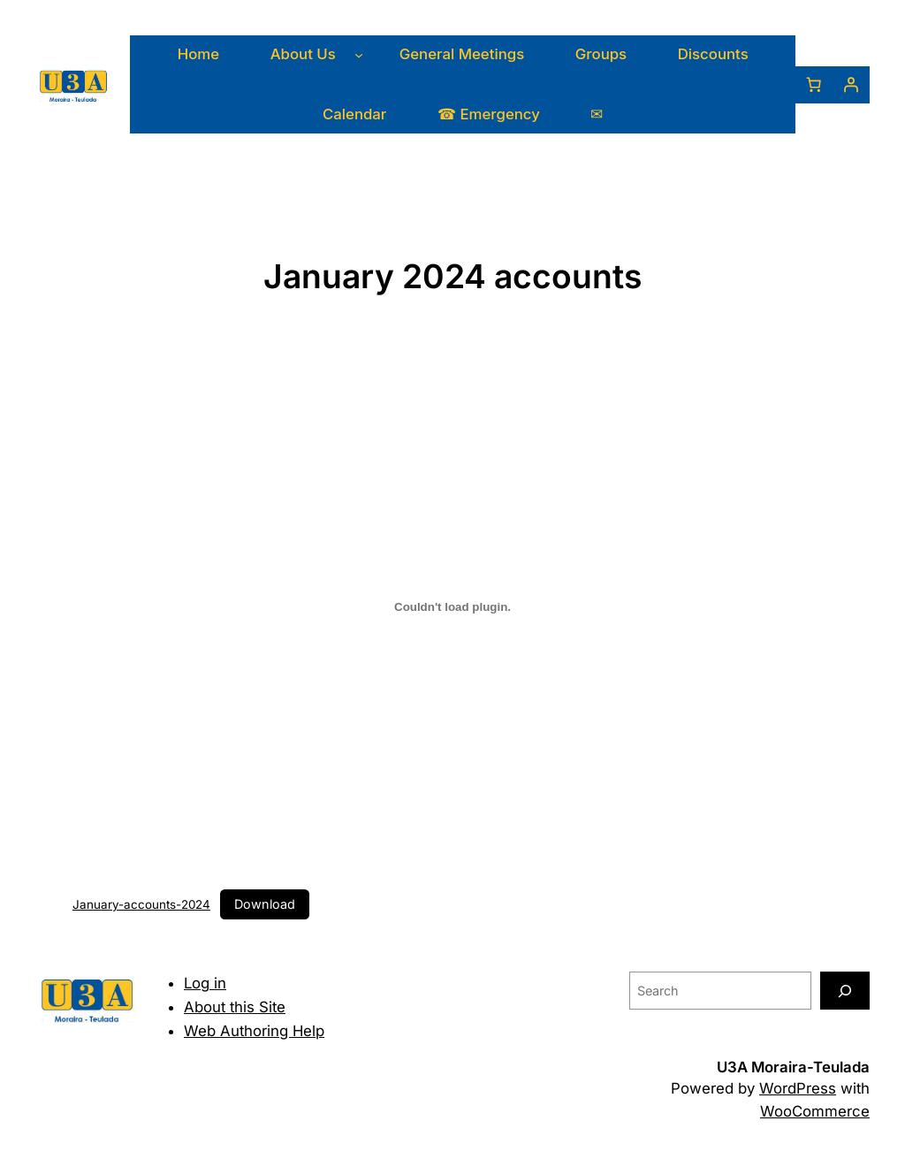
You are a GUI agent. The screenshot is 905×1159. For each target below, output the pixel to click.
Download (264, 903)
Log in (205, 983)
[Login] (851, 84)
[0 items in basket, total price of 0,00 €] (814, 84)
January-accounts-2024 (141, 904)
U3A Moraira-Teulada (793, 1067)
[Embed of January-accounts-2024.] (452, 606)
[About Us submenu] (358, 54)
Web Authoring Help (254, 1031)
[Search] (845, 991)
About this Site (234, 1007)
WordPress (797, 1088)
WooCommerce (815, 1111)
